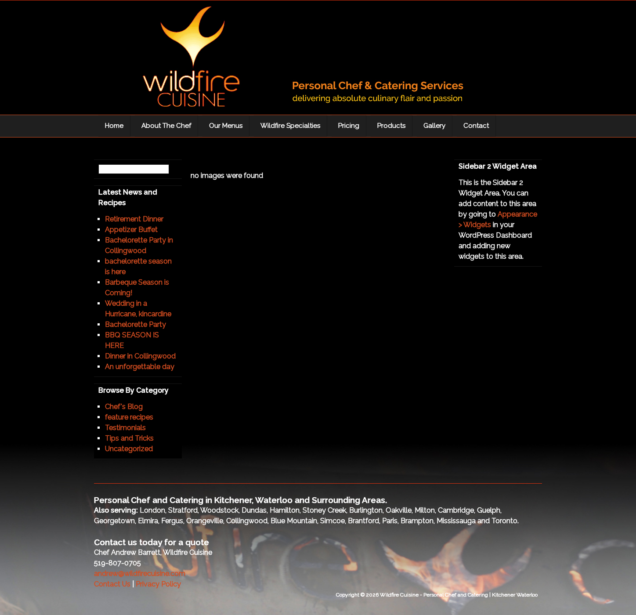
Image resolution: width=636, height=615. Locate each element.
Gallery (434, 126)
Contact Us (112, 584)
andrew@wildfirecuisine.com (139, 573)
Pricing (348, 126)
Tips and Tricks (129, 438)
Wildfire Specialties (290, 126)
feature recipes (129, 417)
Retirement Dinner (134, 219)
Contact (476, 126)
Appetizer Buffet (131, 229)
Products (391, 126)
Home (114, 126)
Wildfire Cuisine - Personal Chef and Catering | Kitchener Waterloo (291, 60)
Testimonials (125, 427)
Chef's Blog (124, 406)
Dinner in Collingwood (140, 356)
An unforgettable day (139, 366)
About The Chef (166, 126)
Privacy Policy (158, 584)
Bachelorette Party (135, 324)
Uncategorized (129, 449)
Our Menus (225, 126)
